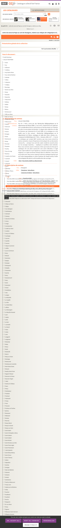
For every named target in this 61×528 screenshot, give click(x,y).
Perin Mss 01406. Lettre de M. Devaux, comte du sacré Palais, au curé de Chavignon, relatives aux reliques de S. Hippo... (31, 183)
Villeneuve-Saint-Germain (11, 512)
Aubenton (8, 82)
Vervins (7, 499)
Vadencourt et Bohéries (11, 487)
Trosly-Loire (8, 484)
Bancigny (7, 87)
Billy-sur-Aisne (9, 114)
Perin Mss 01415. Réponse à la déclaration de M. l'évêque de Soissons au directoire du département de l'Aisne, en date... (31, 198)
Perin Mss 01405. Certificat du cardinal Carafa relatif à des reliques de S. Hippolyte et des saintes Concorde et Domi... (31, 181)
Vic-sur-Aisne (8, 504)
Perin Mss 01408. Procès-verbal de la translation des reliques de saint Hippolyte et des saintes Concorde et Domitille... (31, 188)
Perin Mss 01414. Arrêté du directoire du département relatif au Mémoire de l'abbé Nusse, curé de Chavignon (31, 196)
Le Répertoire (38, 10)
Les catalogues (10, 10)
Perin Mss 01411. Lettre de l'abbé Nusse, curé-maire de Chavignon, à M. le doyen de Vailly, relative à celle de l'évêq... (31, 191)
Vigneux (7, 509)
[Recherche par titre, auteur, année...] (28, 14)
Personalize (49, 520)
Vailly (6, 489)
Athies (7, 80)
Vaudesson (7, 494)
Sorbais (7, 477)
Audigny (7, 84)
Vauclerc (7, 492)
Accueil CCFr (4, 26)
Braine (7, 131)
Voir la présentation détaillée (48, 48)
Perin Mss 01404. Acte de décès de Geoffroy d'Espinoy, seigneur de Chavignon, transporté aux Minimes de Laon (31, 179)
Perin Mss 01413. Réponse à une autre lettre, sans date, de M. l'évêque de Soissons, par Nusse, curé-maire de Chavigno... (31, 193)
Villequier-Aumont (9, 514)
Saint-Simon (8, 455)
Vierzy (6, 507)
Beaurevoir (8, 99)
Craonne (7, 243)
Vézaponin (7, 502)
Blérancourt (8, 121)
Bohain (7, 124)
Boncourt (7, 126)
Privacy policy (31, 525)
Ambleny (7, 70)
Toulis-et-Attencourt (10, 482)
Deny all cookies (31, 520)
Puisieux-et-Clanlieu (10, 408)
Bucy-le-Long (8, 151)
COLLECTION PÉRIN (8, 59)
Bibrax (6, 109)
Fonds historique (7, 57)
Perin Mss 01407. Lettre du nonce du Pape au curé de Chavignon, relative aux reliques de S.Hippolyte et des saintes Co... (31, 186)
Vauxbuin (7, 497)
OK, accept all (13, 520)
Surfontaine (8, 479)
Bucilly (7, 149)
